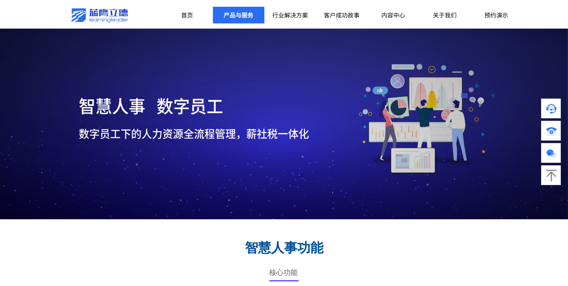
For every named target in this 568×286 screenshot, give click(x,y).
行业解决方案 (290, 15)
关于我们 (445, 15)
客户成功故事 (342, 15)
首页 (187, 15)
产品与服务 (238, 15)
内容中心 (393, 15)
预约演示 (496, 15)
